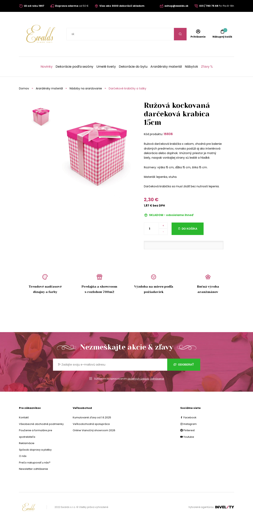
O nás (22, 456)
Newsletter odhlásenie (33, 469)
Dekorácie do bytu (133, 66)
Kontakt (24, 417)
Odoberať (184, 364)
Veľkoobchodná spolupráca (91, 424)
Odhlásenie (157, 378)
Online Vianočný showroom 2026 (94, 430)
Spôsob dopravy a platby (35, 450)
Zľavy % (207, 66)
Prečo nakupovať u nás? (34, 462)
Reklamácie (26, 443)
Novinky (47, 66)
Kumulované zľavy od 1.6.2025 (92, 417)
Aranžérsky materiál (166, 66)
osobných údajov (138, 378)
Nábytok (191, 66)
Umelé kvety (106, 66)
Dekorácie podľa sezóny (74, 66)
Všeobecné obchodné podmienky (41, 424)
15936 (168, 134)
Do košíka (189, 228)
